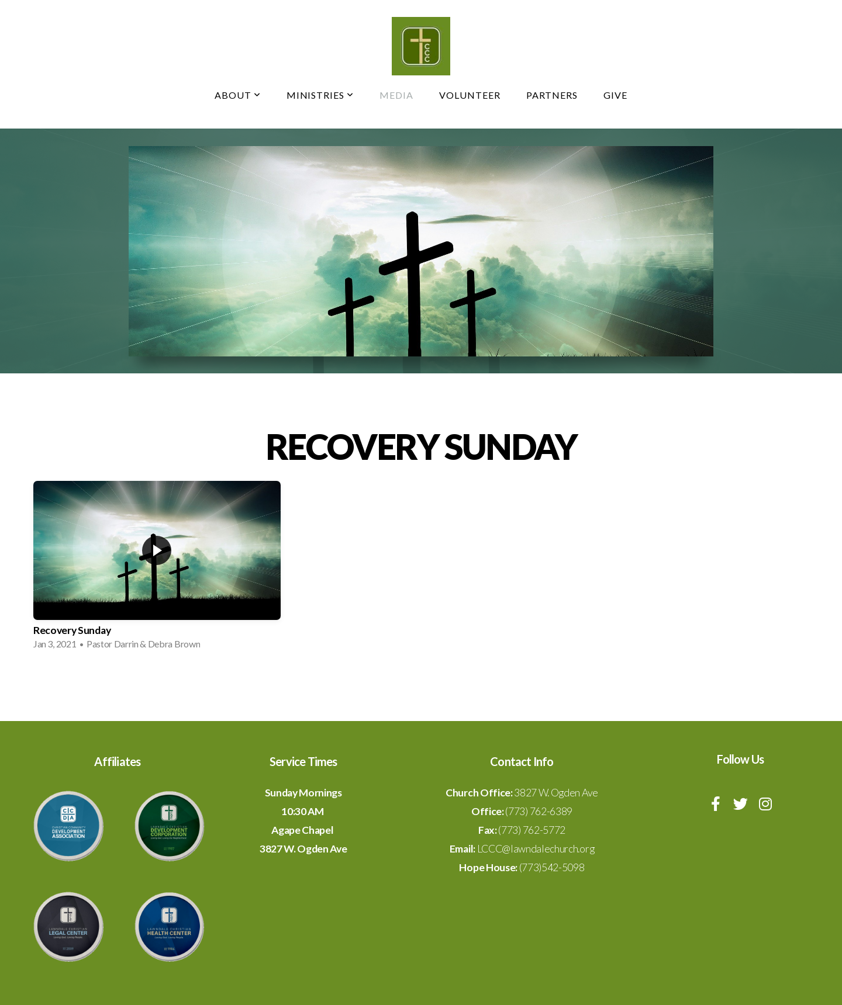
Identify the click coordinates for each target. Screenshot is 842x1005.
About (238, 94)
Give (615, 94)
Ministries (320, 94)
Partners (552, 94)
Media (396, 94)
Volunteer (470, 94)
